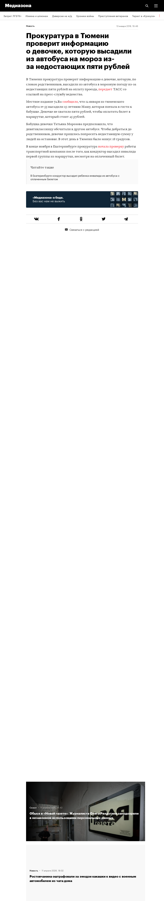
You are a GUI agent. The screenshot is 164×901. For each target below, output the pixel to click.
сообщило (70, 101)
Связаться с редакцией (82, 229)
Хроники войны (85, 16)
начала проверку (111, 146)
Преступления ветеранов (113, 16)
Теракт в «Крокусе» (143, 16)
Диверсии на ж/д (62, 16)
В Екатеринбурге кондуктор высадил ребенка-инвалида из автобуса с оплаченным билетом (75, 177)
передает (105, 89)
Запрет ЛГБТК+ (12, 16)
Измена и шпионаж (37, 16)
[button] (155, 5)
